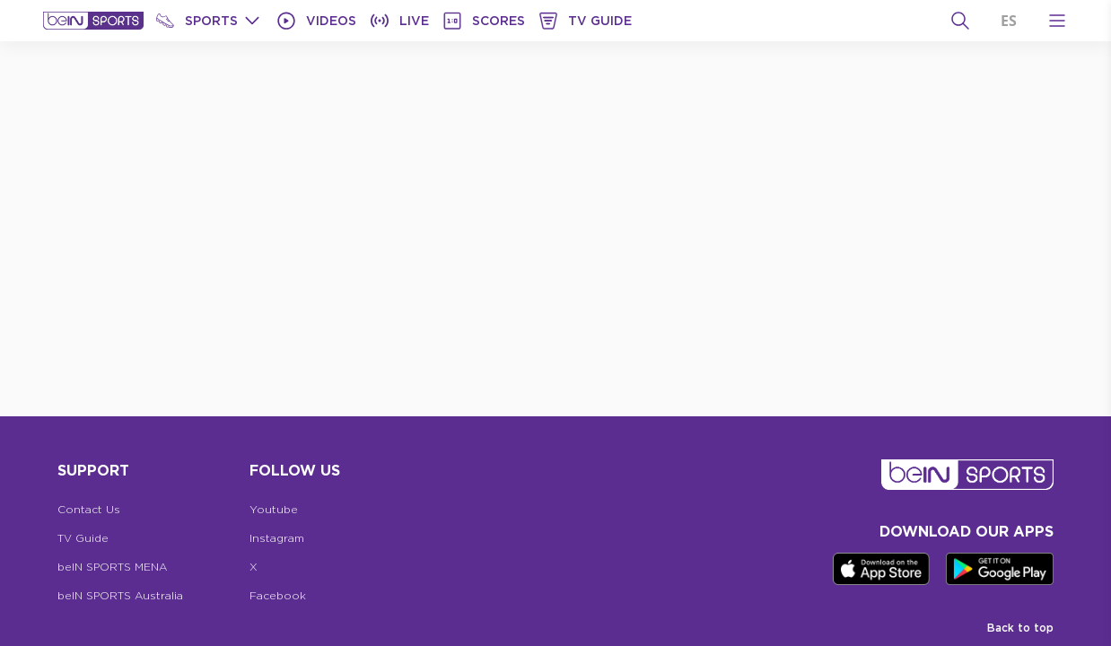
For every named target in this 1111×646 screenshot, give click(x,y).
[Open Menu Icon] (1057, 20)
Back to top (1020, 627)
